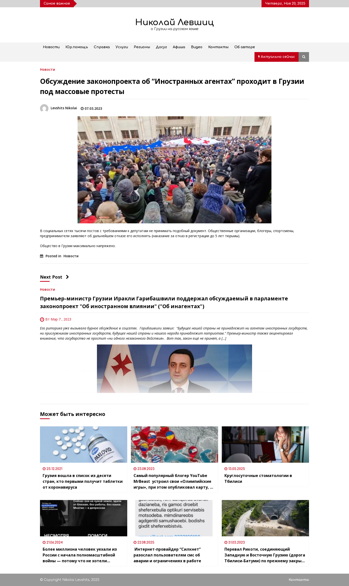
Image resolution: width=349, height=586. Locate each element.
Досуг (161, 47)
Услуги (122, 47)
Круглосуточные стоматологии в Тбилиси (258, 478)
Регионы (142, 47)
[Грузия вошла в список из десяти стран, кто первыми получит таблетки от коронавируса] (83, 444)
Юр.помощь (76, 47)
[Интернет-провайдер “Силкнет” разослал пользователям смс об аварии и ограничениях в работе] (174, 518)
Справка (102, 47)
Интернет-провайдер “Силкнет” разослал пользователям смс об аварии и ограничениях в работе (167, 555)
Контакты (218, 47)
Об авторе (244, 47)
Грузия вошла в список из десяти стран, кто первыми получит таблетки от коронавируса (83, 481)
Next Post (54, 277)
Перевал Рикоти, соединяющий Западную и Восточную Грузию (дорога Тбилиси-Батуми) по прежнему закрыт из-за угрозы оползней (264, 555)
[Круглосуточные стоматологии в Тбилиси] (265, 444)
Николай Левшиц (174, 22)
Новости (51, 47)
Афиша (179, 47)
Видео (196, 47)
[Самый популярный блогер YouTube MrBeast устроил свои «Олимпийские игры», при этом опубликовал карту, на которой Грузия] (174, 444)
